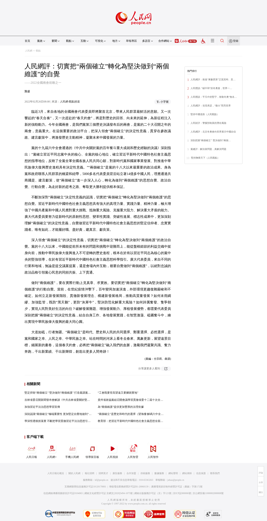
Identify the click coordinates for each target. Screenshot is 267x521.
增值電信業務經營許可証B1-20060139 (128, 486)
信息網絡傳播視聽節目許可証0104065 (63, 493)
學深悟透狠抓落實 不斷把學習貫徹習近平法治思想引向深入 (60, 421)
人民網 (28, 50)
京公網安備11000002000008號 (208, 493)
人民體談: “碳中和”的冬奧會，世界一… (211, 88)
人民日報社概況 (55, 473)
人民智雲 (133, 450)
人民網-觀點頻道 (70, 101)
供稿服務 (145, 473)
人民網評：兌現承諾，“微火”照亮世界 (211, 105)
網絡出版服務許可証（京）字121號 (152, 493)
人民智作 (153, 450)
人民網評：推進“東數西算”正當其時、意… (213, 79)
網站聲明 (173, 473)
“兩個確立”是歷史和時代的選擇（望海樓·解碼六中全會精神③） (136, 414)
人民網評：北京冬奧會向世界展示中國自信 (213, 131)
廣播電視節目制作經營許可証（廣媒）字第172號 (176, 486)
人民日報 (31, 450)
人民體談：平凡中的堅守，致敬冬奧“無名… (214, 97)
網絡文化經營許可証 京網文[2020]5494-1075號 (108, 493)
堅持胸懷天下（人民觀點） (205, 158)
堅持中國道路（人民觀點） (205, 114)
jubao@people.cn (175, 480)
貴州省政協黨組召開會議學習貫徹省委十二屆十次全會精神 (133, 399)
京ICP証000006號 (182, 493)
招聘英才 (103, 473)
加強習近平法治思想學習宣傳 (42, 406)
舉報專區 (131, 40)
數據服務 (159, 473)
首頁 (27, 40)
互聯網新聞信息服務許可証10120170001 (85, 486)
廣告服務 (117, 473)
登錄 (235, 40)
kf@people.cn (101, 480)
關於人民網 (74, 473)
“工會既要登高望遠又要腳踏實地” (118, 392)
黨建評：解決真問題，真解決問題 (208, 149)
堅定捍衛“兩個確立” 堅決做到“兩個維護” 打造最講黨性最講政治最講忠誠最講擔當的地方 (78, 392)
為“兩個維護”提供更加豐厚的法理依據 (121, 406)
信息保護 (201, 473)
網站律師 (187, 473)
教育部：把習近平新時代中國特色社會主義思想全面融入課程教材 (137, 421)
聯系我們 (215, 473)
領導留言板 (92, 450)
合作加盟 (131, 473)
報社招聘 (89, 473)
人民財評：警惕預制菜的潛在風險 (208, 123)
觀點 (38, 50)
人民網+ (52, 450)
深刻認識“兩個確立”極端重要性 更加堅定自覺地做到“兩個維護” (63, 414)
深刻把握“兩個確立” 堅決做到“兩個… (211, 140)
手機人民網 (72, 450)
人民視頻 (113, 450)
